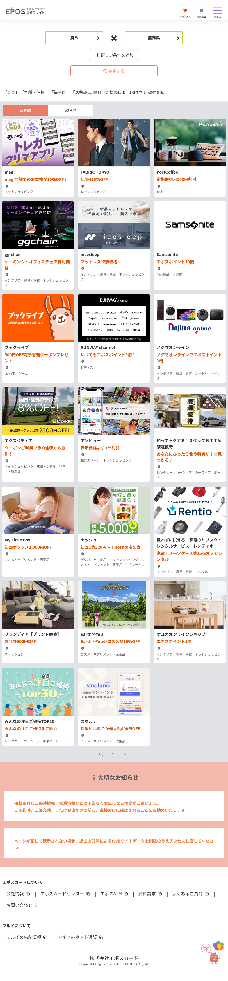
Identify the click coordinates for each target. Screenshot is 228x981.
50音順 (70, 110)
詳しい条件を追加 (114, 55)
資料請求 (150, 893)
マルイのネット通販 (81, 937)
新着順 (25, 110)
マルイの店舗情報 (27, 937)
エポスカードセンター (65, 893)
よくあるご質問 (191, 893)
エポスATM (114, 893)
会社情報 (18, 893)
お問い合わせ (23, 905)
